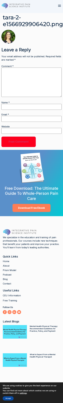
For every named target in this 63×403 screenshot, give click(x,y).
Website (5, 126)
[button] (59, 6)
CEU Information (12, 295)
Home (6, 261)
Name (5, 102)
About (6, 265)
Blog (5, 279)
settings (23, 393)
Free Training (10, 300)
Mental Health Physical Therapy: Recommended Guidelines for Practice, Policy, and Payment (44, 328)
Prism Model (9, 270)
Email (5, 114)
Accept (8, 398)
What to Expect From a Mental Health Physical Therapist (42, 355)
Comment (7, 66)
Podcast (7, 274)
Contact (7, 283)
